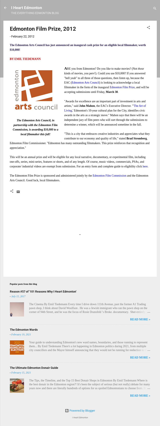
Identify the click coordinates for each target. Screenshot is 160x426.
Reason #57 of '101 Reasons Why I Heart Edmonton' (43, 291)
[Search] (155, 9)
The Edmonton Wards (24, 329)
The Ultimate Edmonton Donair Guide (34, 367)
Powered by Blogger (80, 410)
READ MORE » (140, 319)
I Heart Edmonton (26, 7)
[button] (148, 28)
